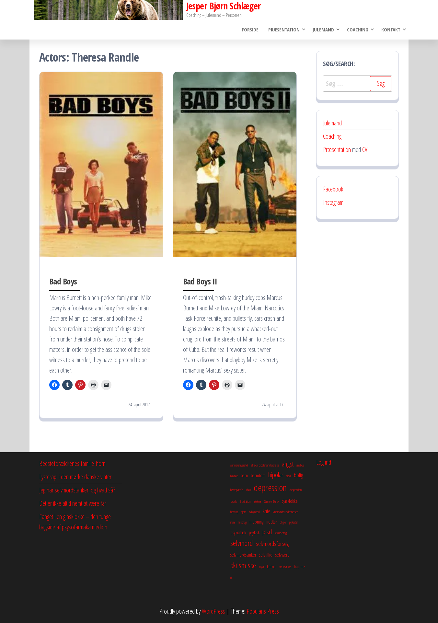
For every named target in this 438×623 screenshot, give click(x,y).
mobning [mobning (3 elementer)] (256, 522)
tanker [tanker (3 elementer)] (272, 566)
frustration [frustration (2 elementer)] (245, 502)
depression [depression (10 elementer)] (270, 487)
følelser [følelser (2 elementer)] (257, 502)
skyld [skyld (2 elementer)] (261, 567)
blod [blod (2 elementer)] (288, 476)
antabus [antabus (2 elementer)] (300, 465)
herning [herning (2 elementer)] (234, 512)
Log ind (323, 462)
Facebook (333, 189)
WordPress (213, 611)
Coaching (357, 29)
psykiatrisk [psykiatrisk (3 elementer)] (238, 532)
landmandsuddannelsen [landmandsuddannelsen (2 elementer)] (285, 512)
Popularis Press (263, 611)
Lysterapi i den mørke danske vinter (75, 477)
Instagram (333, 202)
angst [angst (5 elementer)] (288, 464)
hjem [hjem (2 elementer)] (243, 512)
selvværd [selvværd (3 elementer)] (282, 555)
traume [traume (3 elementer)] (299, 566)
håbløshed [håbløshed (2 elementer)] (254, 512)
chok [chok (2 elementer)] (248, 490)
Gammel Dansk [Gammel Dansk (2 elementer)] (271, 502)
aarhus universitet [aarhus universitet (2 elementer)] (239, 465)
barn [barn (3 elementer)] (244, 475)
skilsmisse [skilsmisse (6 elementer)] (243, 565)
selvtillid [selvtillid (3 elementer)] (265, 555)
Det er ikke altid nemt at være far (72, 503)
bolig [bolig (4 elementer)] (298, 475)
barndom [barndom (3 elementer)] (258, 475)
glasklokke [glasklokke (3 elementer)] (290, 501)
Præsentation (284, 29)
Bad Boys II (200, 281)
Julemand (323, 29)
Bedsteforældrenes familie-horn (72, 463)
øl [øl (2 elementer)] (231, 577)
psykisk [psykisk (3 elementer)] (254, 532)
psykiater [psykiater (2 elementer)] (293, 522)
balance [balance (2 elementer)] (234, 476)
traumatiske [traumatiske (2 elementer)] (285, 567)
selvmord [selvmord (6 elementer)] (241, 543)
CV (364, 149)
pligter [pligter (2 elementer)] (283, 522)
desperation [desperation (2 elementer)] (296, 490)
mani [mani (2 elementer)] (232, 522)
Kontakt (390, 29)
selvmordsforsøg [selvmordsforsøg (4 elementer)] (272, 544)
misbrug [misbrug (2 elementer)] (242, 522)
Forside (250, 29)
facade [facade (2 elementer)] (233, 502)
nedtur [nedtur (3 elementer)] (271, 522)
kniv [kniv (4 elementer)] (266, 511)
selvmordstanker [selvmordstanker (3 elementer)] (243, 555)
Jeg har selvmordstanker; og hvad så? (77, 490)
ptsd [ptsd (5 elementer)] (267, 531)
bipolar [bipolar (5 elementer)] (275, 474)
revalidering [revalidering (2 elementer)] (281, 533)
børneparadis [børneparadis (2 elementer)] (236, 490)
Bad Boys (63, 281)
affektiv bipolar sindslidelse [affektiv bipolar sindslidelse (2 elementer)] (265, 465)
